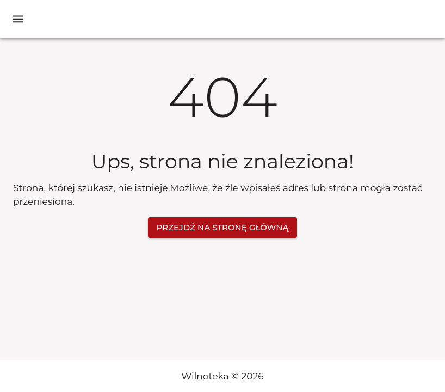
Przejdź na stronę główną (223, 227)
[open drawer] (18, 19)
